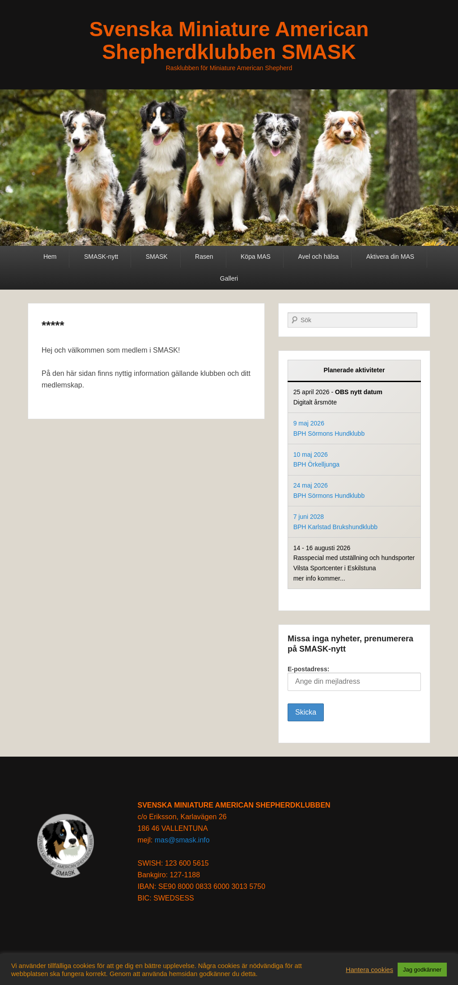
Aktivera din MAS (390, 256)
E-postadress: (354, 678)
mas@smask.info (182, 840)
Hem (50, 256)
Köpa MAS (256, 256)
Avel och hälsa (318, 256)
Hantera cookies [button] (369, 969)
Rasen (204, 256)
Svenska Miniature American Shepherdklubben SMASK (229, 40)
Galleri (229, 278)
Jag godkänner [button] (422, 969)
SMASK (157, 256)
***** (53, 325)
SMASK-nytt (101, 256)
